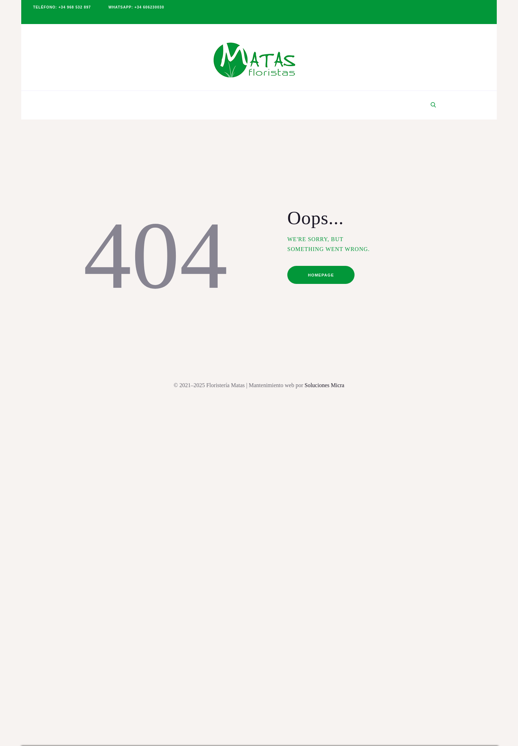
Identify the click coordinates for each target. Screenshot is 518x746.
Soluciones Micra (324, 385)
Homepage (321, 275)
